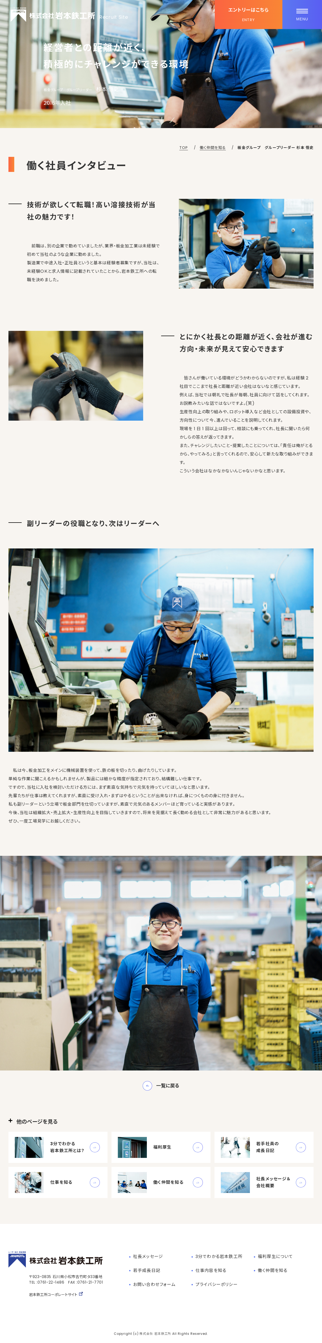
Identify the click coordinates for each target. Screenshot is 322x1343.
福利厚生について (275, 1256)
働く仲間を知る (272, 1270)
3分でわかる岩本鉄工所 (218, 1256)
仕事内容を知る (210, 1270)
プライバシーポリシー (216, 1284)
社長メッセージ (148, 1256)
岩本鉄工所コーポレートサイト (56, 1294)
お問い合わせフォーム (154, 1284)
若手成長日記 (146, 1270)
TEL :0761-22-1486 (46, 1282)
